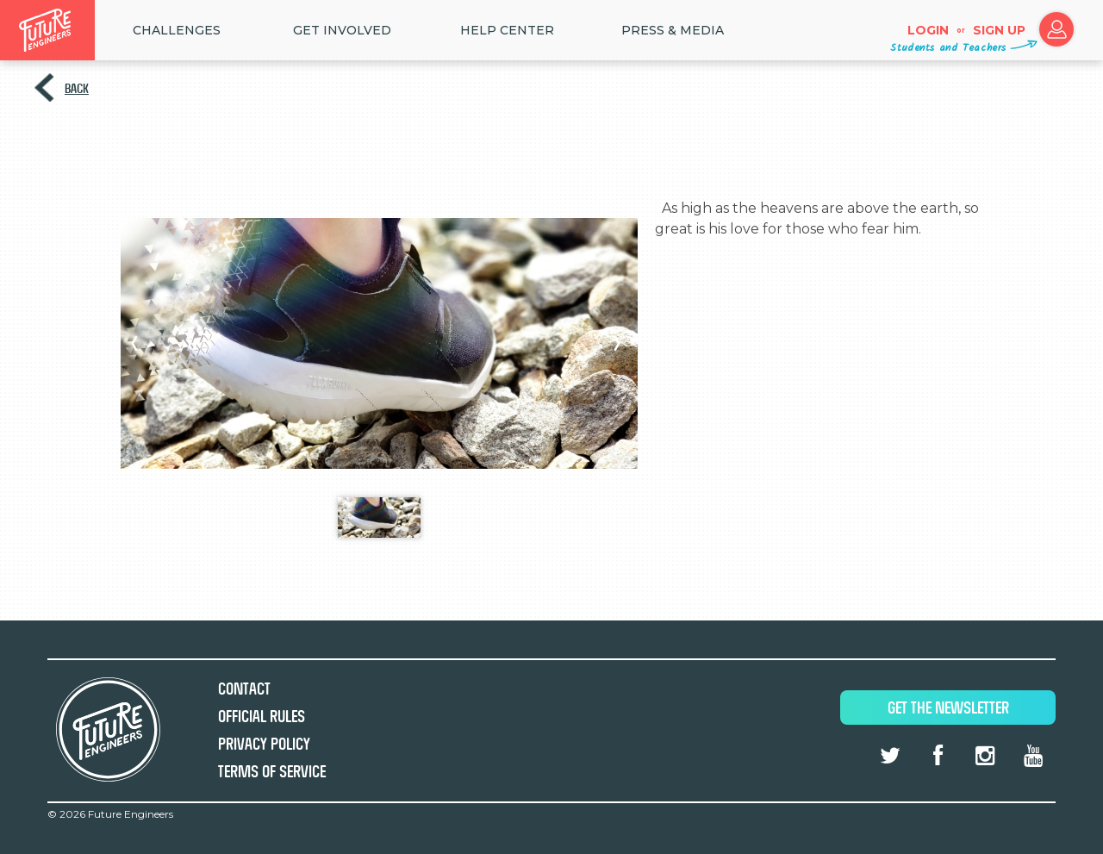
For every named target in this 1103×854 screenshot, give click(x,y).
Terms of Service (272, 772)
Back (77, 88)
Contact (244, 689)
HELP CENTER (507, 30)
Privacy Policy (264, 744)
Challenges (177, 30)
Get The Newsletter (948, 708)
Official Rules (261, 717)
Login (928, 30)
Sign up (999, 30)
